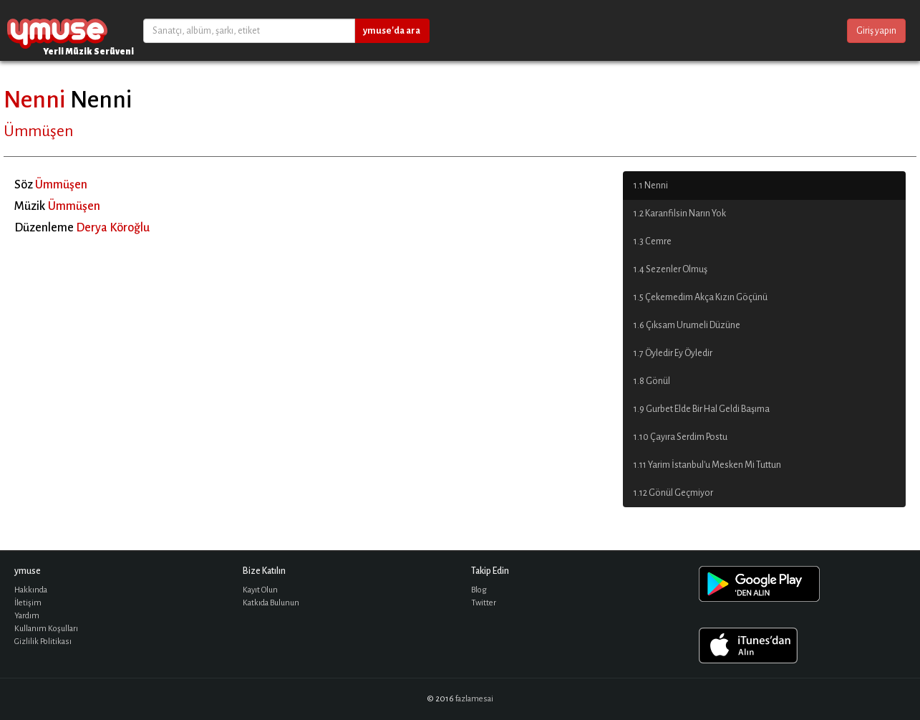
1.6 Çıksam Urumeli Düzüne (687, 325)
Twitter (483, 603)
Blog (479, 590)
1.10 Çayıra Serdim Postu (680, 437)
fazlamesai (474, 699)
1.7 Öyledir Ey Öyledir (673, 353)
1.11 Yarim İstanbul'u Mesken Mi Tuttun (707, 465)
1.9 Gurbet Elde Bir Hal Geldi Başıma (702, 409)
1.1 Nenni (651, 186)
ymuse (57, 30)
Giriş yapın (876, 31)
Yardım (26, 615)
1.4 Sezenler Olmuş (670, 269)
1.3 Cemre (653, 241)
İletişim (28, 603)
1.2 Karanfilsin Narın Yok (680, 213)
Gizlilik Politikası (43, 641)
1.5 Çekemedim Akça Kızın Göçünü (701, 297)
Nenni (35, 99)
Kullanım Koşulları (46, 628)
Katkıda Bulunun (271, 603)
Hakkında (30, 590)
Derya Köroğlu (113, 227)
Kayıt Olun (260, 590)
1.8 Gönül (652, 381)
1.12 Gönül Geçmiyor (673, 493)
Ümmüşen (38, 131)
